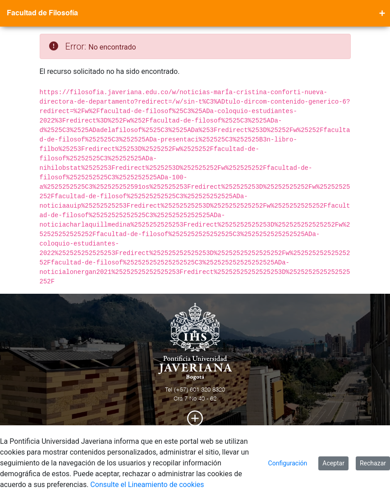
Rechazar (373, 463)
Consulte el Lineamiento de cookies (147, 484)
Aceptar (333, 463)
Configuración (287, 463)
